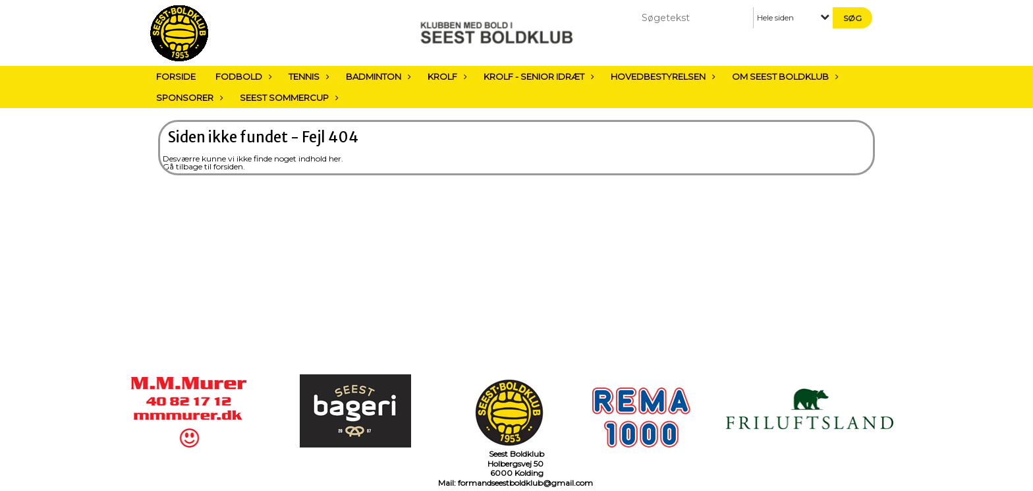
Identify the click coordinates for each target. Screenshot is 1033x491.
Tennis (307, 76)
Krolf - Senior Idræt (537, 76)
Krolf (446, 76)
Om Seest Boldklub (783, 76)
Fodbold (242, 76)
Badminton (377, 76)
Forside (176, 76)
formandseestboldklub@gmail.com (525, 483)
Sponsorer (188, 97)
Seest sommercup (287, 97)
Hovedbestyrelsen (661, 76)
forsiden (228, 166)
